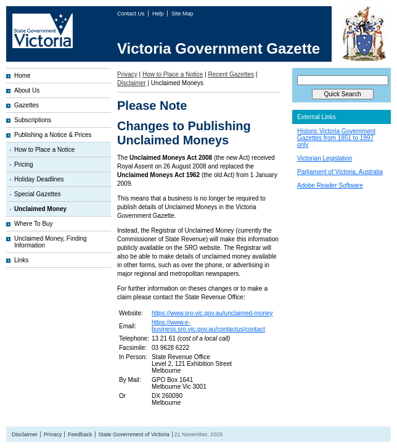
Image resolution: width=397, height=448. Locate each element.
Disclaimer (131, 83)
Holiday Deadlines (39, 179)
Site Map (182, 13)
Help (158, 13)
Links (21, 260)
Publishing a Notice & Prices (53, 134)
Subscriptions (32, 120)
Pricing (23, 164)
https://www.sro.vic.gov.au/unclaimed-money (212, 313)
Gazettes (26, 105)
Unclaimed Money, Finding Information (50, 242)
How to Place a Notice (44, 149)
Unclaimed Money (40, 208)
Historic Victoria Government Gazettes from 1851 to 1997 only (336, 138)
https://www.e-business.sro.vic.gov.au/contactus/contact (208, 326)
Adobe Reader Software (330, 185)
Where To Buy (33, 223)
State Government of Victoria (133, 434)
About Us (26, 90)
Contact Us (131, 13)
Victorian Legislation (324, 158)
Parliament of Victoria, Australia (340, 171)
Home (22, 75)
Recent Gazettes (231, 74)
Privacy (127, 74)
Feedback (80, 434)
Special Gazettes (37, 194)
